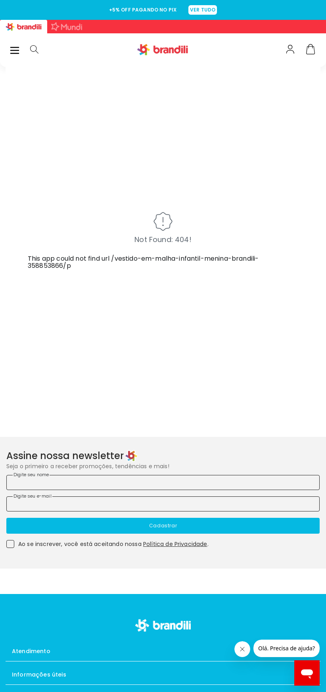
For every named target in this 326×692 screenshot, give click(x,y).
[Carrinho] (310, 50)
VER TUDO (202, 9)
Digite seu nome (31, 474)
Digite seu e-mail (32, 496)
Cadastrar (163, 525)
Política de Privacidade (175, 544)
